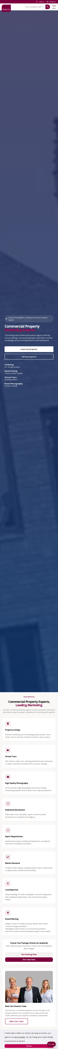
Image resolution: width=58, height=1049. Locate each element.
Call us (41, 2)
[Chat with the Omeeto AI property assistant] (51, 1044)
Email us (53, 2)
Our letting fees (29, 954)
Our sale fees (29, 959)
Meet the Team (16, 1021)
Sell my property (29, 356)
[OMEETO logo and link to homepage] (6, 8)
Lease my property (29, 349)
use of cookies (19, 1037)
